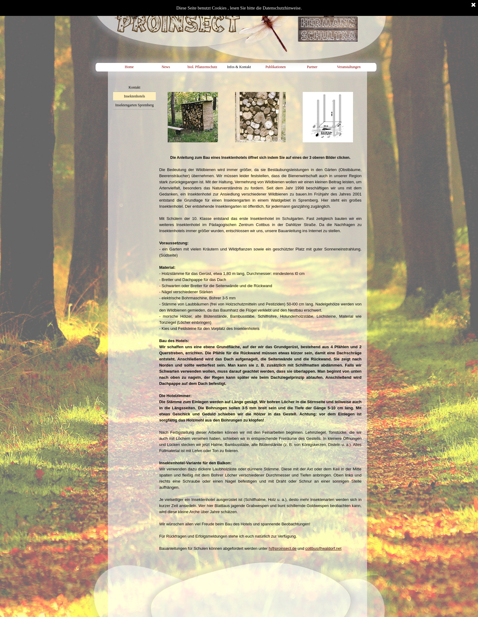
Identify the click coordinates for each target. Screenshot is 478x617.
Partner (312, 67)
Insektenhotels (134, 96)
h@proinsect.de (282, 548)
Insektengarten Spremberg (134, 105)
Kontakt (135, 87)
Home (129, 67)
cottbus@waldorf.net (323, 548)
